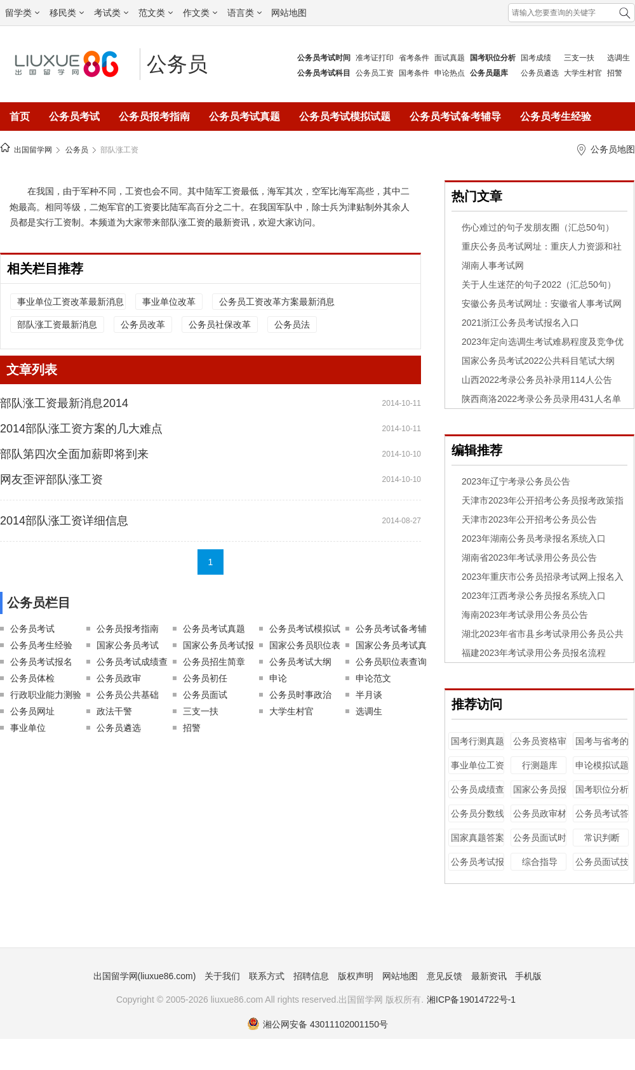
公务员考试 (74, 116)
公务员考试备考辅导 (455, 116)
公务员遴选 (540, 73)
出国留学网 (33, 149)
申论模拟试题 (602, 765)
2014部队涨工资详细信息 (64, 520)
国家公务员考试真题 (391, 646)
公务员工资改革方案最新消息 (273, 302)
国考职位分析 (602, 789)
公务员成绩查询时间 (477, 795)
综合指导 (540, 862)
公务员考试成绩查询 (132, 663)
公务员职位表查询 (391, 662)
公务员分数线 (477, 813)
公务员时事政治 (300, 695)
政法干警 (114, 711)
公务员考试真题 (244, 116)
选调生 (618, 57)
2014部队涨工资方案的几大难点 (81, 428)
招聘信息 (311, 976)
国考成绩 (536, 57)
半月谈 (369, 695)
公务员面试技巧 (602, 868)
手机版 (528, 976)
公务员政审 (119, 678)
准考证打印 (375, 57)
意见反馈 (444, 976)
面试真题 (449, 57)
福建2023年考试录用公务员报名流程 (534, 653)
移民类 (67, 13)
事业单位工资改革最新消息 (70, 302)
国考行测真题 (477, 741)
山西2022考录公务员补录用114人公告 (537, 380)
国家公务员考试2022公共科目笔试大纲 (538, 361)
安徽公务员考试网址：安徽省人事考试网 (542, 303)
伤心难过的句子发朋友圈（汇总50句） (538, 227)
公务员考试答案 (602, 819)
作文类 (200, 13)
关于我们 (222, 976)
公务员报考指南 (154, 116)
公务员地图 (613, 149)
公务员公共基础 (128, 695)
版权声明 (355, 976)
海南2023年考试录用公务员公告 (525, 615)
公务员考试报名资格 (477, 868)
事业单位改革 (169, 302)
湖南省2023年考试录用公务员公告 (529, 557)
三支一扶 (579, 57)
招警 (614, 73)
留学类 (22, 13)
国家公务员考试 (128, 645)
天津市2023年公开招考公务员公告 (529, 519)
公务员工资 (375, 73)
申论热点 (449, 73)
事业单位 (28, 728)
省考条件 (414, 57)
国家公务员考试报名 (218, 646)
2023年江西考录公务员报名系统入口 (534, 596)
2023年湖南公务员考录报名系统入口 (534, 538)
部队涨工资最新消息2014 (64, 403)
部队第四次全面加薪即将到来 (74, 454)
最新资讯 (489, 976)
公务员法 (292, 324)
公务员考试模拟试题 (345, 116)
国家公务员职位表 (304, 645)
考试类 (111, 13)
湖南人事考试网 (493, 265)
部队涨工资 (119, 149)
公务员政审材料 (539, 819)
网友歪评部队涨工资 (51, 479)
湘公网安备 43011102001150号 (317, 1024)
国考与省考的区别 (602, 747)
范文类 (155, 13)
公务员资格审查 (539, 747)
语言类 (244, 13)
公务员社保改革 (220, 324)
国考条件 (414, 73)
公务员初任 (205, 678)
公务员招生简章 (214, 662)
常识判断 (602, 838)
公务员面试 (205, 695)
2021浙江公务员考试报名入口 (520, 323)
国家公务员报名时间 (539, 795)
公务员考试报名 (41, 662)
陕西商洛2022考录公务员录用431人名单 (541, 399)
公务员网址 (32, 711)
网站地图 (289, 13)
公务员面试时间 (539, 844)
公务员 (177, 64)
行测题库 (540, 765)
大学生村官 (583, 73)
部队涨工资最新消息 (57, 324)
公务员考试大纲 (300, 662)
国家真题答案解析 (477, 844)
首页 (20, 116)
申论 (278, 678)
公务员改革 (143, 324)
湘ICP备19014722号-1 (471, 999)
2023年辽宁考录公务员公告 (516, 481)
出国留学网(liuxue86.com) (144, 976)
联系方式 (266, 976)
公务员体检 (32, 678)
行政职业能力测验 (45, 695)
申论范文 (373, 678)
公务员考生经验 (555, 116)
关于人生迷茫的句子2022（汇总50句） (539, 284)
